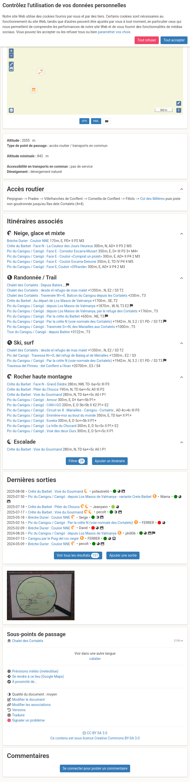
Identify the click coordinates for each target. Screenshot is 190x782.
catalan (95, 659)
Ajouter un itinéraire (110, 461)
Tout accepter (174, 36)
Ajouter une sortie (123, 555)
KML (96, 121)
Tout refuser (146, 36)
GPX (84, 121)
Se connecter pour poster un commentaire (95, 768)
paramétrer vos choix (114, 28)
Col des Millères (152, 199)
